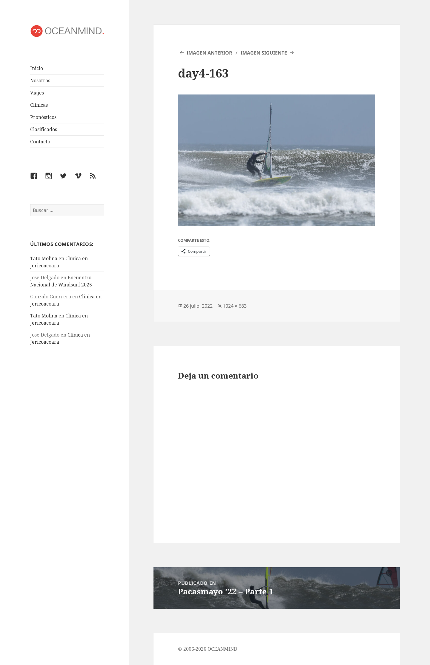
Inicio (36, 68)
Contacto (40, 141)
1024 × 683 (235, 306)
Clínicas (39, 105)
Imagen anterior (209, 52)
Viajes (37, 92)
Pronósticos (43, 117)
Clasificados (43, 129)
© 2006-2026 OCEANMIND (207, 649)
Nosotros (40, 80)
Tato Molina (43, 258)
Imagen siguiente (264, 52)
